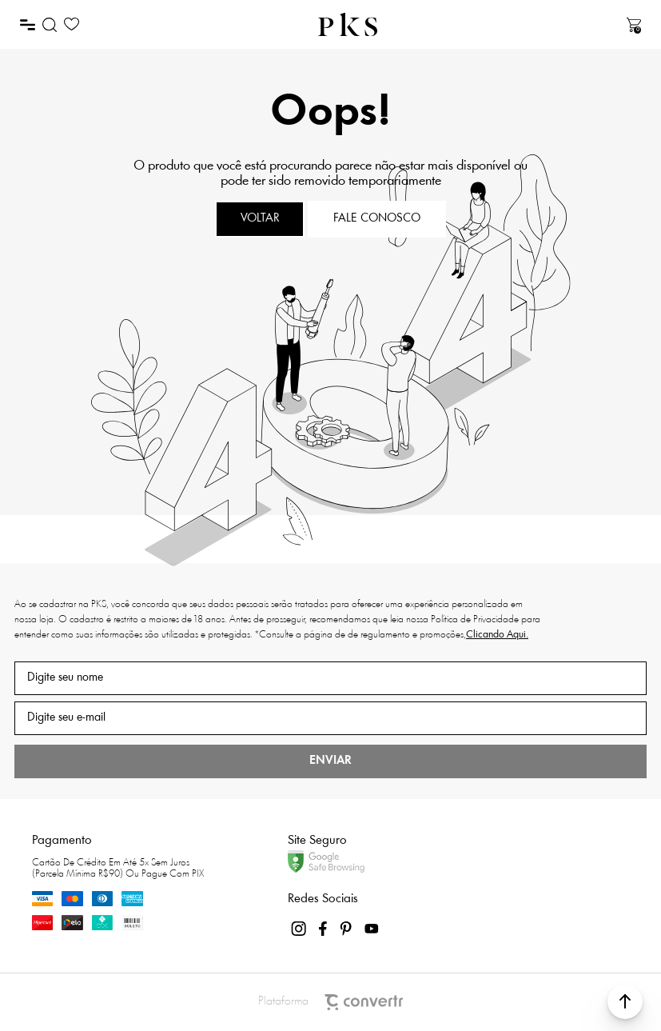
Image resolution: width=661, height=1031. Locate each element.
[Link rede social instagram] (300, 929)
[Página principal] (347, 24)
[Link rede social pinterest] (348, 929)
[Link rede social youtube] (372, 929)
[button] (625, 1001)
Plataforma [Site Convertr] (330, 1002)
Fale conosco (376, 219)
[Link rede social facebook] (324, 929)
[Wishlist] (71, 24)
